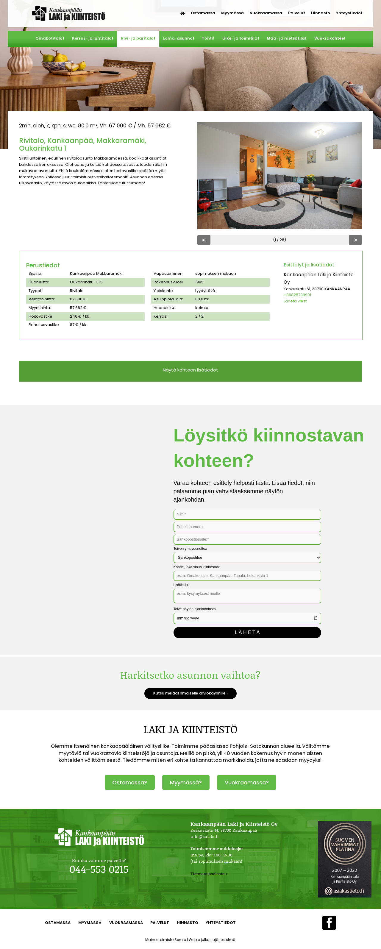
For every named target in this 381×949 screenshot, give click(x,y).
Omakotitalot (49, 38)
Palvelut (296, 13)
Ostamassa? (129, 782)
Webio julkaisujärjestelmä (212, 939)
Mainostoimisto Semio (165, 939)
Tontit (208, 38)
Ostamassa (203, 13)
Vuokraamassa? (247, 782)
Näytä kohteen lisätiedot (190, 370)
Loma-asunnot (178, 38)
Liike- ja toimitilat (240, 38)
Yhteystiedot (349, 13)
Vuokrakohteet (330, 38)
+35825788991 (297, 295)
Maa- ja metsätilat (287, 38)
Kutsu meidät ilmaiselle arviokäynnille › (190, 693)
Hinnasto (320, 13)
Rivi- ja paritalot (138, 38)
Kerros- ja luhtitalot (92, 38)
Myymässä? (186, 782)
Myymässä (232, 13)
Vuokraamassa (266, 13)
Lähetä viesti (295, 301)
